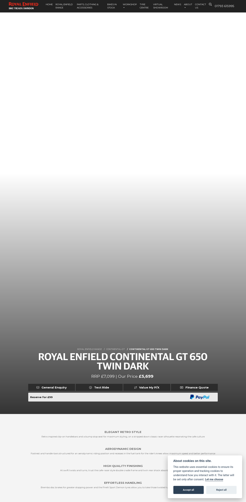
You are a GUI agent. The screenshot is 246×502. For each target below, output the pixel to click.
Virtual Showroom (160, 6)
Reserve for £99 (41, 397)
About (188, 4)
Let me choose (214, 479)
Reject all (221, 489)
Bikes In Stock (112, 6)
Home (49, 4)
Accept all (188, 489)
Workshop (130, 4)
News (177, 4)
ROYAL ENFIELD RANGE (89, 349)
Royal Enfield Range (64, 6)
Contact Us (200, 6)
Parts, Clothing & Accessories (87, 6)
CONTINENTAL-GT (115, 349)
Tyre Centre (144, 6)
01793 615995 (224, 6)
